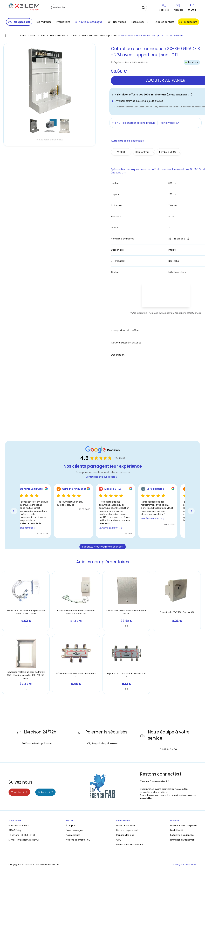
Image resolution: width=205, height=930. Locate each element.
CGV (118, 839)
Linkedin (45, 792)
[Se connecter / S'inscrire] (178, 6)
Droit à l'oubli (176, 830)
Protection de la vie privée (183, 825)
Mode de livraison (125, 825)
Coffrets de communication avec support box (93, 35)
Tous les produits (26, 35)
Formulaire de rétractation (130, 844)
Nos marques (43, 22)
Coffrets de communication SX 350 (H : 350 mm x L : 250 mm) (151, 35)
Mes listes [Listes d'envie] (164, 7)
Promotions (63, 22)
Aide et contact (164, 22)
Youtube (19, 792)
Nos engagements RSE (78, 839)
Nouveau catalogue (88, 22)
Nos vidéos (117, 22)
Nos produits (19, 22)
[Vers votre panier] (192, 5)
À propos (70, 825)
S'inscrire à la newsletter (154, 781)
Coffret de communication (52, 35)
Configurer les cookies (184, 864)
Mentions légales (125, 835)
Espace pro (188, 22)
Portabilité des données (182, 835)
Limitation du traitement (182, 839)
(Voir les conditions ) (179, 94)
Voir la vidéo (169, 123)
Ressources (140, 22)
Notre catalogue (74, 830)
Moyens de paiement (127, 830)
